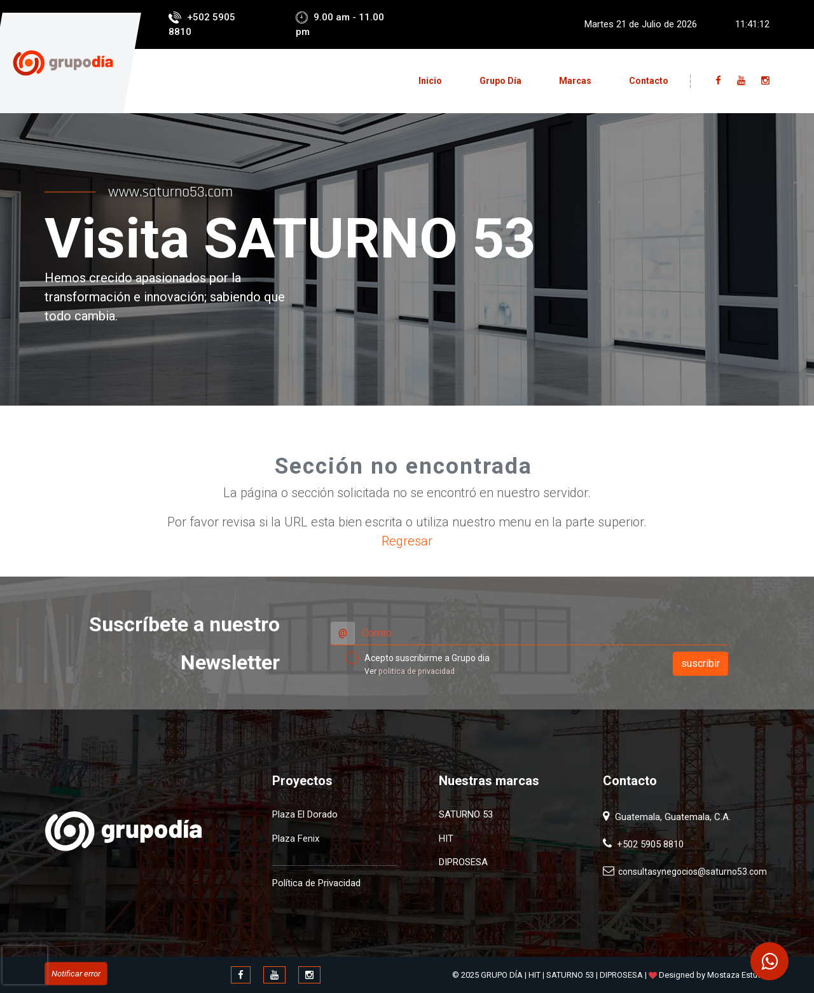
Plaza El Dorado (305, 814)
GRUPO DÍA (502, 975)
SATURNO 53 (466, 814)
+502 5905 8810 (648, 844)
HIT (446, 838)
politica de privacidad (416, 671)
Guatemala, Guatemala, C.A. (671, 817)
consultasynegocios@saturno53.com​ (690, 871)
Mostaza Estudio (738, 975)
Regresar (407, 541)
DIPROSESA (463, 862)
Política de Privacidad (316, 883)
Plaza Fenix (295, 838)
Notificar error (76, 973)
